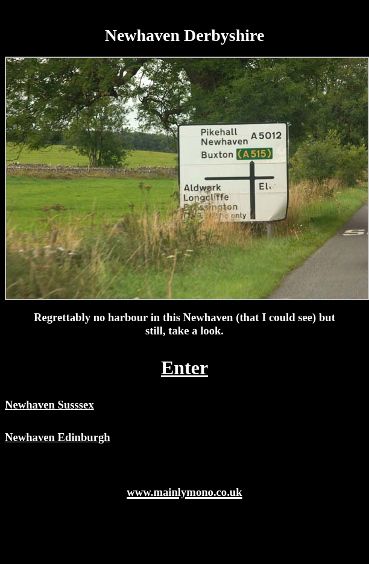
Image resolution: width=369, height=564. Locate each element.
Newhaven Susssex (49, 404)
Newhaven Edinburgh (57, 437)
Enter (184, 367)
